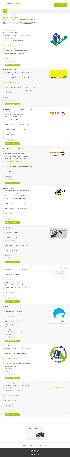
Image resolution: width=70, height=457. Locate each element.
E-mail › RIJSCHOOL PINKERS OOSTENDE (14, 161)
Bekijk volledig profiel (12, 64)
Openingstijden (8, 55)
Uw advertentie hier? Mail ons (35, 438)
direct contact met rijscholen (22, 22)
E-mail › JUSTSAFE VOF (10, 240)
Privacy (37, 454)
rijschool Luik (14, 20)
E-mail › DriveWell (8, 319)
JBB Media (34, 454)
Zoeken (17, 10)
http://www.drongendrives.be (14, 361)
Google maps (18, 37)
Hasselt (10, 232)
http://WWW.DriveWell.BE (14, 321)
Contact (25, 10)
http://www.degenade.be (13, 48)
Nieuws (11, 10)
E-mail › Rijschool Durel (9, 279)
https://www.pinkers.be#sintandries (15, 124)
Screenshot (22, 48)
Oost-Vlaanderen (8, 311)
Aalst (14, 311)
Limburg (6, 232)
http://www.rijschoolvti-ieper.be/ (15, 203)
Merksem (12, 37)
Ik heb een (61, 4)
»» (14, 29)
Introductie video (20, 331)
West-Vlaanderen (8, 114)
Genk (10, 272)
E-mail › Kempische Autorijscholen (12, 395)
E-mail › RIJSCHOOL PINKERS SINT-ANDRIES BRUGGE (16, 121)
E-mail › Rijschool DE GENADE (11, 45)
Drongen (14, 350)
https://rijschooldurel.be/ (13, 282)
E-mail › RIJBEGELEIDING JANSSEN (12, 82)
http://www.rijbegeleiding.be (14, 85)
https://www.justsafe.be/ (13, 242)
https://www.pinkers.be (13, 163)
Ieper (14, 193)
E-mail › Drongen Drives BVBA (11, 358)
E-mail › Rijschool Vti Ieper (10, 200)
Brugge (14, 114)
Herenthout (12, 387)
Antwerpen (7, 37)
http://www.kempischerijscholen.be (15, 398)
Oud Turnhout (13, 74)
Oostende (15, 153)
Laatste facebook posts (10, 95)
